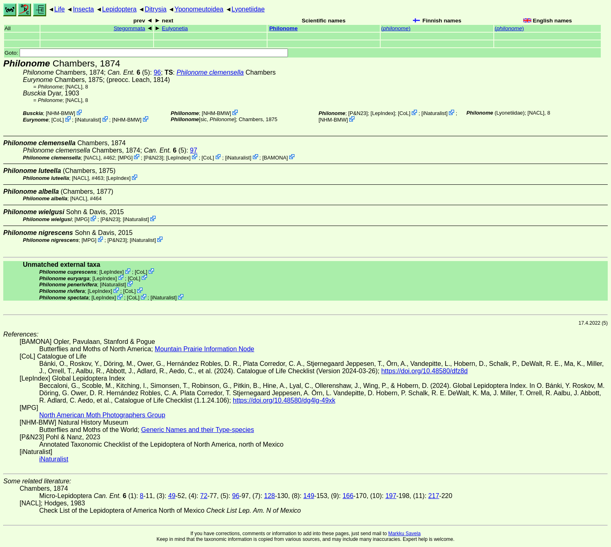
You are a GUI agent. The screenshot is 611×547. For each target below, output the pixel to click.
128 (269, 495)
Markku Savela (404, 533)
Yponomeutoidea (198, 9)
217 (433, 495)
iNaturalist (88, 120)
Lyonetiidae (248, 9)
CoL (57, 120)
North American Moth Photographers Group (102, 415)
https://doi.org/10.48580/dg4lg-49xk (284, 400)
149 (308, 495)
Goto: (146, 53)
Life (59, 9)
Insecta (83, 9)
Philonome (283, 28)
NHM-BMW (60, 113)
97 (193, 150)
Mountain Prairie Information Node (204, 348)
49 (172, 495)
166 (348, 495)
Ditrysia (155, 9)
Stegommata (129, 28)
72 (203, 495)
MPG (125, 157)
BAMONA (275, 157)
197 (391, 495)
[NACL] (73, 87)
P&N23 (358, 113)
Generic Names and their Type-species (197, 429)
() (395, 28)
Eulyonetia (174, 28)
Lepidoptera (119, 9)
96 (157, 72)
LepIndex (383, 113)
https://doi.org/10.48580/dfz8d (424, 371)
